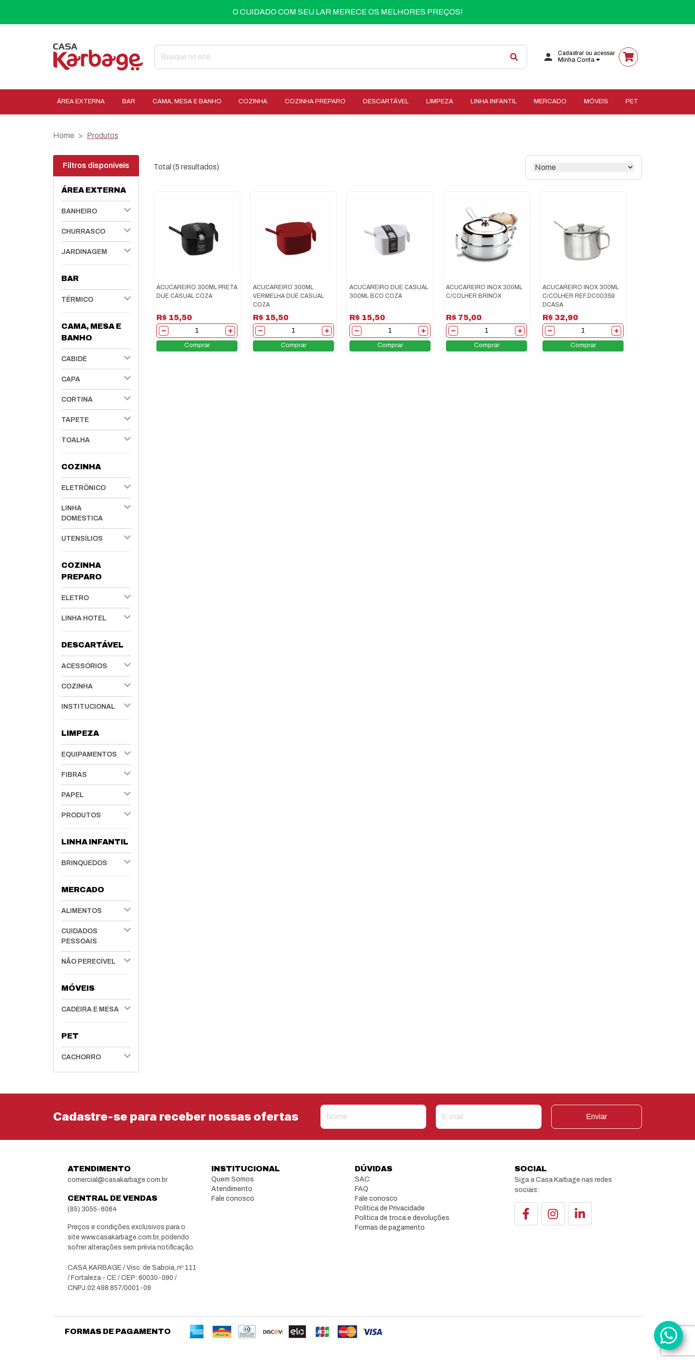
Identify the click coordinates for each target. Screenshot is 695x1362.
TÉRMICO (77, 299)
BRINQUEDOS (84, 863)
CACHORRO (81, 1057)
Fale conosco (232, 1198)
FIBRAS (74, 774)
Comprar (197, 345)
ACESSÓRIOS (84, 666)
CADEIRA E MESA (90, 1009)
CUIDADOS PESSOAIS (79, 936)
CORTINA (77, 399)
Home (63, 135)
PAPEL (72, 795)
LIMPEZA (439, 101)
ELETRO (75, 598)
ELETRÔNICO (83, 487)
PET (632, 101)
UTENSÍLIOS (82, 538)
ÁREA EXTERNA (81, 101)
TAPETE (75, 419)
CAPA (70, 379)
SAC (362, 1179)
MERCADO (550, 101)
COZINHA (252, 101)
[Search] (340, 57)
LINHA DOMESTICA (82, 513)
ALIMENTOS (81, 910)
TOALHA (75, 440)
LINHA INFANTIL (494, 101)
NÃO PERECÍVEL (88, 961)
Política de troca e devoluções (402, 1218)
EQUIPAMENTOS (89, 754)
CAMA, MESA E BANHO (187, 101)
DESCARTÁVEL (386, 101)
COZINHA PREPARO (315, 101)
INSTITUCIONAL (88, 706)
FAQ (361, 1189)
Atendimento (231, 1189)
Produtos (102, 135)
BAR (128, 101)
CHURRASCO (83, 231)
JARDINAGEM (84, 251)
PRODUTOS (81, 815)
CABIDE (74, 359)
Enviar (596, 1116)
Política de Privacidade (390, 1208)
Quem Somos (232, 1179)
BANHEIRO (79, 211)
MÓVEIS (596, 101)
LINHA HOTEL (83, 618)
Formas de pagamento (390, 1227)
